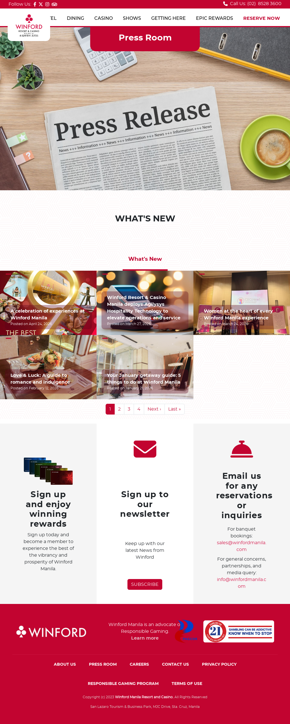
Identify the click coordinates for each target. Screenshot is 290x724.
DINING (75, 18)
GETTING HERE (168, 18)
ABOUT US (65, 664)
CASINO (103, 18)
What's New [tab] (145, 259)
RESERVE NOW (261, 18)
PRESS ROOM (103, 664)
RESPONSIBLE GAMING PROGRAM (123, 684)
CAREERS (139, 664)
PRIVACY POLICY (219, 664)
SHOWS (132, 18)
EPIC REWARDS (214, 18)
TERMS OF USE (187, 684)
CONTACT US (175, 664)
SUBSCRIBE (145, 584)
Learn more (145, 638)
